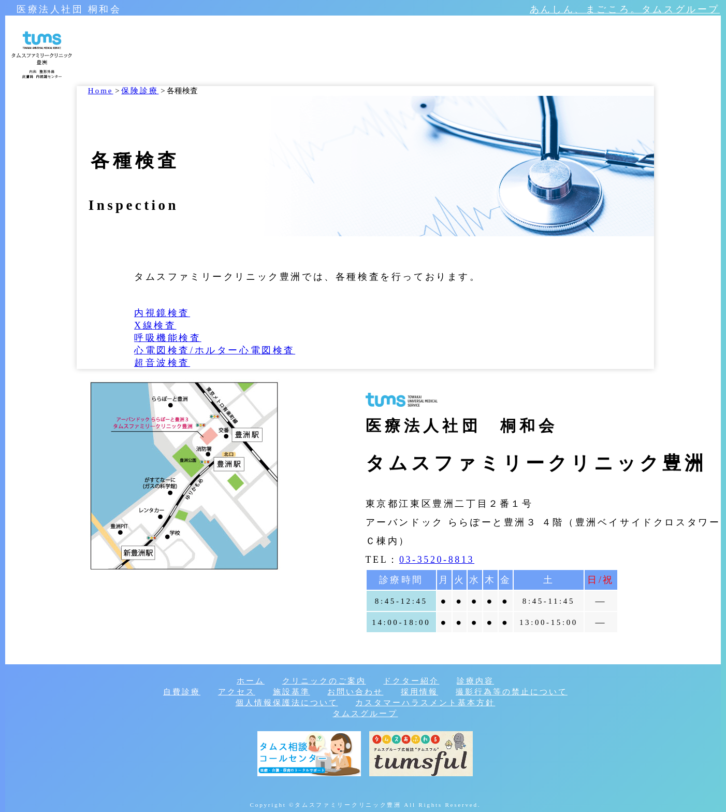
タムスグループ (365, 713)
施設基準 (291, 692)
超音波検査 (162, 363)
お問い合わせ (355, 692)
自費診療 (181, 692)
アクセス (236, 692)
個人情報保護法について (287, 703)
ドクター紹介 (411, 681)
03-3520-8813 (436, 559)
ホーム (251, 681)
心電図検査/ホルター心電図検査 (214, 350)
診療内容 (475, 681)
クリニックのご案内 (324, 681)
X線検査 (155, 325)
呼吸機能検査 (167, 338)
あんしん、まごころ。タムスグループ (625, 9)
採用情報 (419, 692)
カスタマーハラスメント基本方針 (425, 703)
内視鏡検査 (162, 313)
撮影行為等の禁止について (512, 692)
